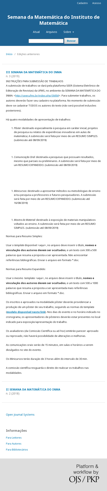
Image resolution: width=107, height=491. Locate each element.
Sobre (68, 32)
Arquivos (51, 32)
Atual (36, 32)
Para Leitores (14, 437)
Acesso (96, 3)
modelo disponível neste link (26, 312)
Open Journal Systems (20, 414)
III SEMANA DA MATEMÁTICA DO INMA (34, 72)
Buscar (71, 40)
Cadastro (82, 3)
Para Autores (13, 443)
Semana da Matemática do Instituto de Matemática (54, 20)
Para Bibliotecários (17, 449)
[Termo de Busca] (46, 41)
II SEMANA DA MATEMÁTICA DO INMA (33, 389)
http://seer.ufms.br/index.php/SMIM (37, 95)
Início (9, 54)
